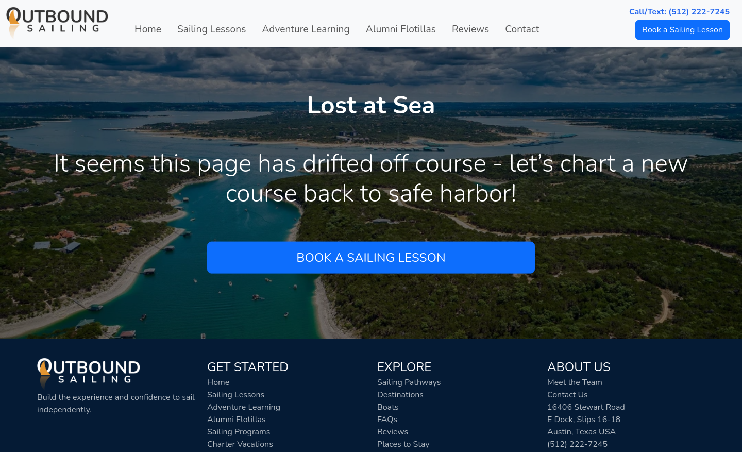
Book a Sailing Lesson (682, 30)
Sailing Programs (238, 432)
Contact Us (567, 394)
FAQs (387, 419)
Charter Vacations (240, 444)
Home (147, 29)
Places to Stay (403, 444)
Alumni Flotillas (401, 29)
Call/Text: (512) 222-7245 (679, 12)
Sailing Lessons (211, 29)
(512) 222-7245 (577, 444)
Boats (388, 407)
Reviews (470, 29)
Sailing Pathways (409, 382)
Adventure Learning (305, 29)
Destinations (400, 394)
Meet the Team (574, 382)
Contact (522, 29)
